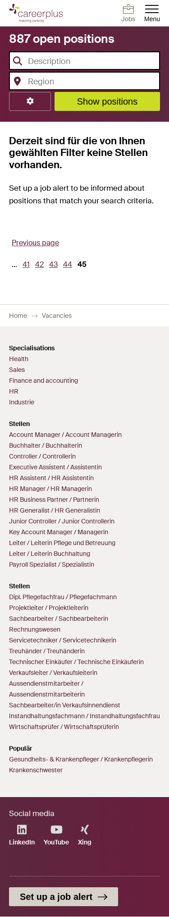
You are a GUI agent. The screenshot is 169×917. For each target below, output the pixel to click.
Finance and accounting (43, 380)
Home (18, 316)
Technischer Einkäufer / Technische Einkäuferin (76, 662)
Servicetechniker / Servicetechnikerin (62, 640)
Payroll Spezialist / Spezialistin (51, 564)
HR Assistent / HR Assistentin (51, 478)
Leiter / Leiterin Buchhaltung (49, 554)
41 (27, 264)
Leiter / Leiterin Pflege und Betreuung (62, 543)
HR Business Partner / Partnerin (54, 499)
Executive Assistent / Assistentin (55, 467)
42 (40, 264)
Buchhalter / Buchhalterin (45, 445)
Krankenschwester (36, 770)
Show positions (107, 101)
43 (54, 264)
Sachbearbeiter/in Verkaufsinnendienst (64, 705)
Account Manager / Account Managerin (65, 435)
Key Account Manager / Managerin (58, 532)
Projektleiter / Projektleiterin (48, 608)
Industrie (21, 402)
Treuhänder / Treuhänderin (47, 651)
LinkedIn (22, 835)
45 (83, 267)
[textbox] (81, 61)
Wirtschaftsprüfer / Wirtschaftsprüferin (64, 727)
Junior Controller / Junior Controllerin (61, 521)
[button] (30, 101)
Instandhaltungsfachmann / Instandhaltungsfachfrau (84, 716)
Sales (17, 370)
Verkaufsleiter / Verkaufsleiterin (53, 673)
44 (69, 264)
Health (18, 359)
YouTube (56, 835)
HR (13, 391)
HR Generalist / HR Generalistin (54, 510)
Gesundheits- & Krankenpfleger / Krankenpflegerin (81, 759)
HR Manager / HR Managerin (50, 489)
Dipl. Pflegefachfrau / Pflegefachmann (63, 597)
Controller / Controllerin (42, 456)
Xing (84, 835)
